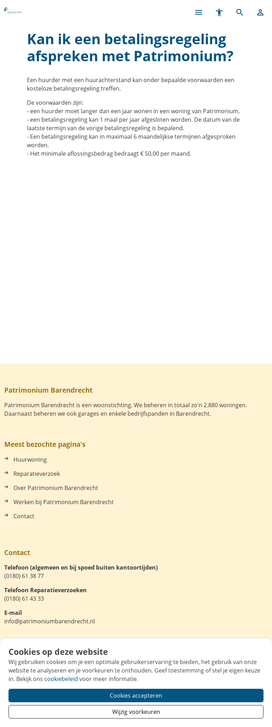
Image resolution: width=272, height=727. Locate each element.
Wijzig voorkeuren (136, 712)
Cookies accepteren (136, 695)
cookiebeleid (61, 679)
